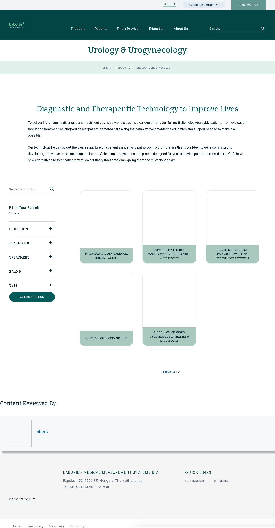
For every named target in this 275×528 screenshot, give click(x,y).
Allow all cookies (244, 479)
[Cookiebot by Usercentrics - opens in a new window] (24, 521)
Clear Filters (32, 285)
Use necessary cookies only (244, 491)
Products (121, 56)
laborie (42, 419)
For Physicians (195, 469)
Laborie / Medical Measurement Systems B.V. (111, 460)
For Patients (220, 469)
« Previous (168, 360)
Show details (197, 520)
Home (104, 56)
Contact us (249, 5)
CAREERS (169, 4)
